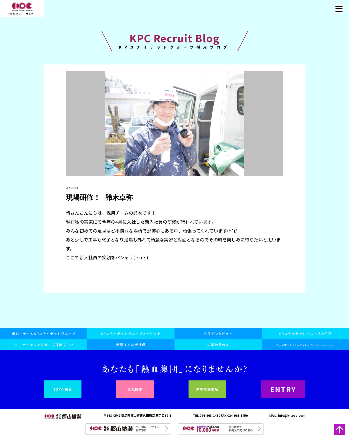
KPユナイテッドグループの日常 (305, 333)
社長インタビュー (218, 333)
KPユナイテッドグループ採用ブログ (44, 344)
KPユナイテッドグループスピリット (131, 333)
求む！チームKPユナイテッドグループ (43, 333)
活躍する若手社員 (131, 344)
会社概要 (135, 389)
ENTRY (283, 389)
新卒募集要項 (207, 389)
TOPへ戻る (62, 389)
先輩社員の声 (218, 344)
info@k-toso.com (291, 415)
